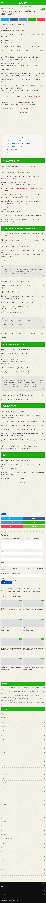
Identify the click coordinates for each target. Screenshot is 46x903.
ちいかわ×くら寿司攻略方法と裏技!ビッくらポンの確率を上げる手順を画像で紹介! (23, 700)
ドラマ (3, 791)
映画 (2, 830)
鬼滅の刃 (3, 877)
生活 (2, 847)
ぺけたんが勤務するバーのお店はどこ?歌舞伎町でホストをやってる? (22, 692)
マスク (3, 808)
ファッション (5, 800)
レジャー (3, 817)
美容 (2, 860)
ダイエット (4, 782)
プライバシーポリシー (6, 894)
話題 (2, 869)
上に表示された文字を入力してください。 (11, 573)
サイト (2, 562)
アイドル (3, 748)
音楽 (2, 873)
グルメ (3, 756)
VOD (2, 722)
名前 (2, 551)
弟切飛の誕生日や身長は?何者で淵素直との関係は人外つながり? (23, 689)
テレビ (3, 787)
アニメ (3, 513)
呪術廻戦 (3, 821)
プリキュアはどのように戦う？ (14, 146)
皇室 (2, 851)
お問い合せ (4, 890)
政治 (2, 826)
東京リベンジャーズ (6, 838)
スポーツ (3, 778)
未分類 (3, 834)
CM (2, 713)
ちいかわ (3, 743)
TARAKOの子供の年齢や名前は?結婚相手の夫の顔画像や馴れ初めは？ (22, 703)
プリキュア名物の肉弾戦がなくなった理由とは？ (19, 143)
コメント (4, 539)
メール (3, 557)
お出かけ (3, 730)
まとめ (8, 152)
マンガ (3, 813)
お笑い (3, 735)
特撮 (2, 843)
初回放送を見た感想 (11, 149)
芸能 (2, 864)
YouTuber (4, 726)
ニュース (3, 795)
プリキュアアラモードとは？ (14, 140)
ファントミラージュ (6, 804)
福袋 (2, 856)
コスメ (3, 765)
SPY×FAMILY (4, 718)
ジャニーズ (4, 774)
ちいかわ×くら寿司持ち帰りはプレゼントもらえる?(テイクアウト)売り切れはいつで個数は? (22, 696)
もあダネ (23, 3)
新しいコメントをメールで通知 (9, 578)
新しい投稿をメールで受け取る (9, 580)
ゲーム (3, 761)
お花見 (3, 739)
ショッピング (5, 769)
